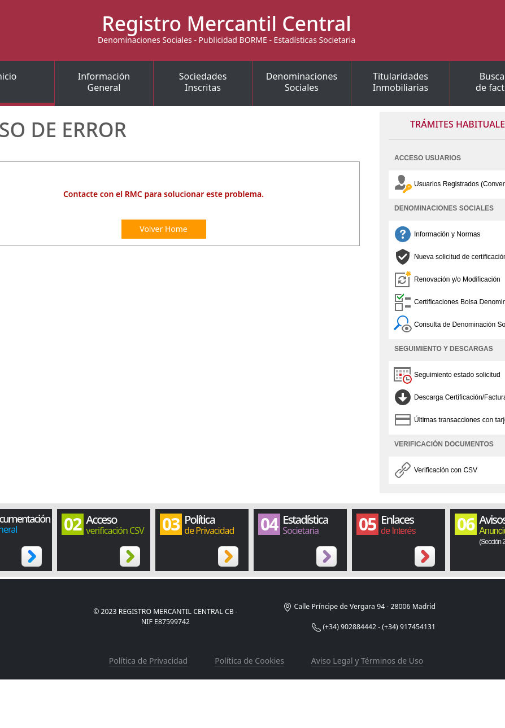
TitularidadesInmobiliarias (401, 82)
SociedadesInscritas (203, 82)
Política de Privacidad (148, 660)
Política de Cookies (249, 660)
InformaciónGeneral (104, 82)
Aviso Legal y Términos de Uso (367, 660)
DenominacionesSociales (301, 82)
